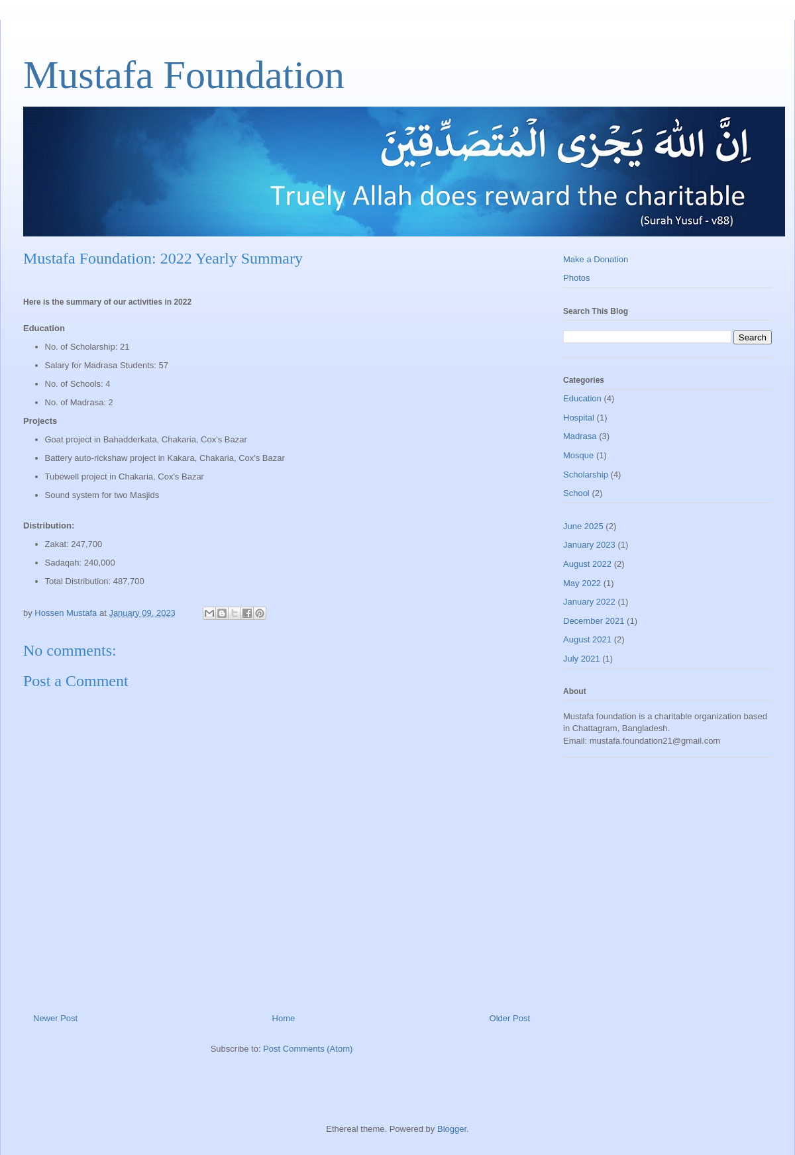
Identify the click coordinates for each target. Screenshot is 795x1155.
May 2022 (582, 583)
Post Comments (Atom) (307, 1049)
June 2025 (583, 526)
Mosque (578, 455)
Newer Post (55, 1018)
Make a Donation (595, 259)
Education (582, 398)
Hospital (578, 418)
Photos (576, 278)
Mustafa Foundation (183, 75)
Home (283, 1018)
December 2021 (594, 621)
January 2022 (589, 602)
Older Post (510, 1018)
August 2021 (587, 639)
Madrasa (580, 436)
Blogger (451, 1129)
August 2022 (587, 564)
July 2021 (581, 659)
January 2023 (589, 545)
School (576, 493)
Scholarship (585, 474)
